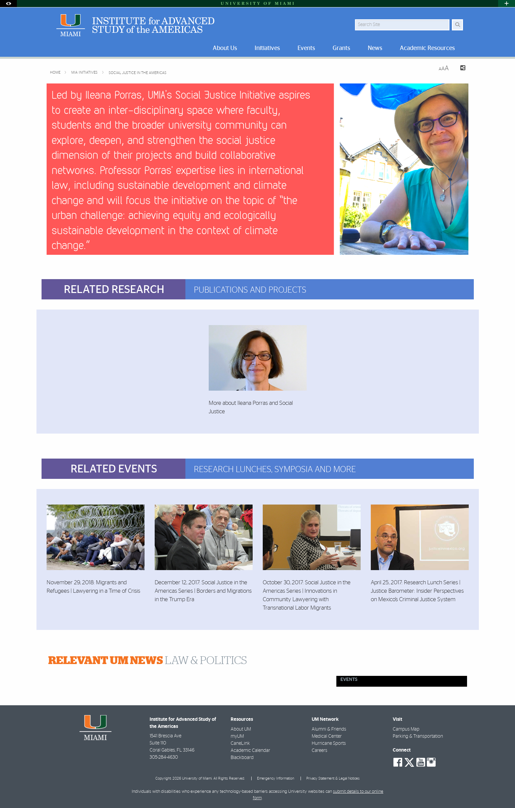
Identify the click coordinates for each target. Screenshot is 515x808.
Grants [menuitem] (341, 48)
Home (55, 72)
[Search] (457, 24)
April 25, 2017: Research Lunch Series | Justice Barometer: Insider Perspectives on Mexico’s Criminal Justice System (417, 591)
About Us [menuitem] (225, 48)
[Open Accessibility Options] (8, 3)
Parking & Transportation (418, 736)
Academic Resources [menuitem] (427, 48)
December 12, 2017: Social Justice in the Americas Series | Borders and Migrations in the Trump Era (203, 591)
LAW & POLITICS (147, 660)
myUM (237, 736)
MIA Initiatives (85, 72)
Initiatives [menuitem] (267, 48)
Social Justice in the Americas (137, 73)
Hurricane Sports (329, 743)
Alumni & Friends (329, 729)
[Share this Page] (459, 68)
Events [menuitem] (306, 48)
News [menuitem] (375, 48)
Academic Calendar (250, 750)
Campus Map (406, 729)
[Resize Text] (444, 68)
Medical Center (327, 736)
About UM (241, 729)
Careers (319, 750)
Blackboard (242, 757)
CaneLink (240, 743)
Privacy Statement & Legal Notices (333, 778)
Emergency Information (275, 778)
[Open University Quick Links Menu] (506, 3)
